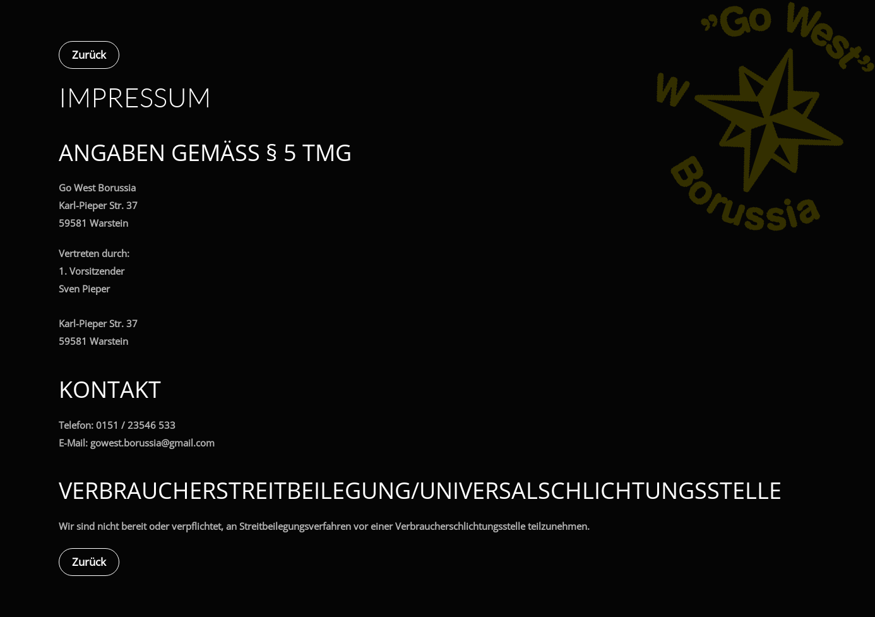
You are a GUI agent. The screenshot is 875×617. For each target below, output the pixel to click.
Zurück (89, 54)
